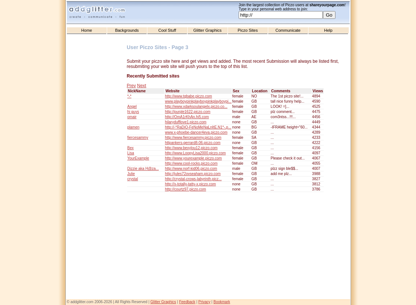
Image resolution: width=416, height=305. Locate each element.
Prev (131, 85)
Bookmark (222, 302)
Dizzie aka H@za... (143, 169)
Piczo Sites (248, 30)
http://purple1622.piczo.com (188, 112)
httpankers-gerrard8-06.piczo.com (193, 143)
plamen (133, 127)
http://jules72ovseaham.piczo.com (193, 174)
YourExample (138, 158)
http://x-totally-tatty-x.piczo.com (190, 184)
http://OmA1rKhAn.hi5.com (187, 117)
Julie (131, 174)
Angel (132, 106)
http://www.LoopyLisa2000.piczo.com (195, 153)
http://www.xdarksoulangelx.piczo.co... (196, 106)
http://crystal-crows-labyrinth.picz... (193, 179)
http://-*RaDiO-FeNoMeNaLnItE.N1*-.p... (198, 127)
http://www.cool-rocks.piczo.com (191, 163)
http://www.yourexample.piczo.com (193, 158)
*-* (129, 96)
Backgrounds (127, 30)
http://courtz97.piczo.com (185, 189)
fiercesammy (138, 138)
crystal (132, 179)
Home (86, 30)
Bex (130, 148)
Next (141, 85)
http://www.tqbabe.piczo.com (188, 96)
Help (328, 30)
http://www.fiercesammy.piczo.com (193, 138)
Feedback (187, 302)
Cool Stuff (167, 30)
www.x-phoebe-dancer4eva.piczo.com (196, 132)
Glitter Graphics (207, 30)
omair (132, 117)
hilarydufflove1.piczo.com (186, 122)
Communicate (288, 30)
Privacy (204, 302)
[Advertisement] (97, 185)
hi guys (133, 112)
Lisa (130, 153)
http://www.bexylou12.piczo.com (191, 148)
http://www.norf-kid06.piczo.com (191, 169)
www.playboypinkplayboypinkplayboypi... (198, 101)
